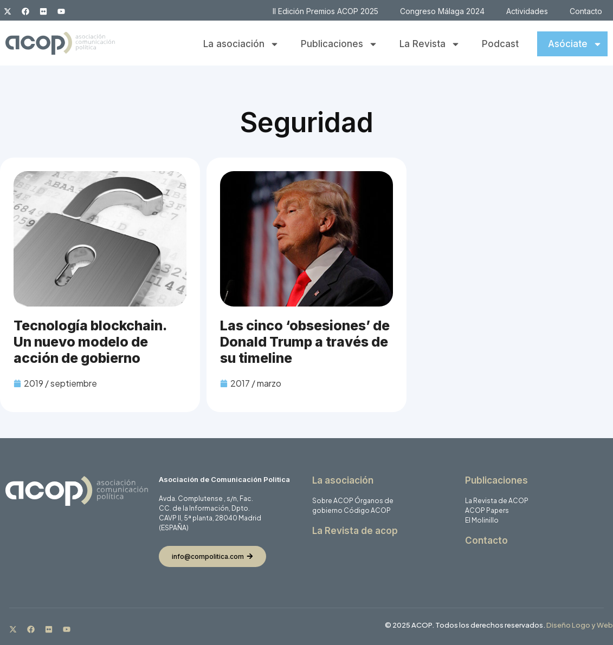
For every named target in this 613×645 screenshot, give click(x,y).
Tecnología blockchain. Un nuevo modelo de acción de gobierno (90, 341)
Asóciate (575, 44)
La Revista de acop (355, 530)
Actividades (527, 11)
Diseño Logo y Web (579, 625)
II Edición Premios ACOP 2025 (325, 11)
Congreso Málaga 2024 (442, 11)
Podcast (500, 43)
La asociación (241, 44)
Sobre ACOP (332, 501)
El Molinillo (482, 520)
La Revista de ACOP (496, 501)
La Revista (429, 44)
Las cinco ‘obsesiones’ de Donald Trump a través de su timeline (305, 341)
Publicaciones (339, 44)
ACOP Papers (487, 510)
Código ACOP (367, 510)
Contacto (586, 11)
